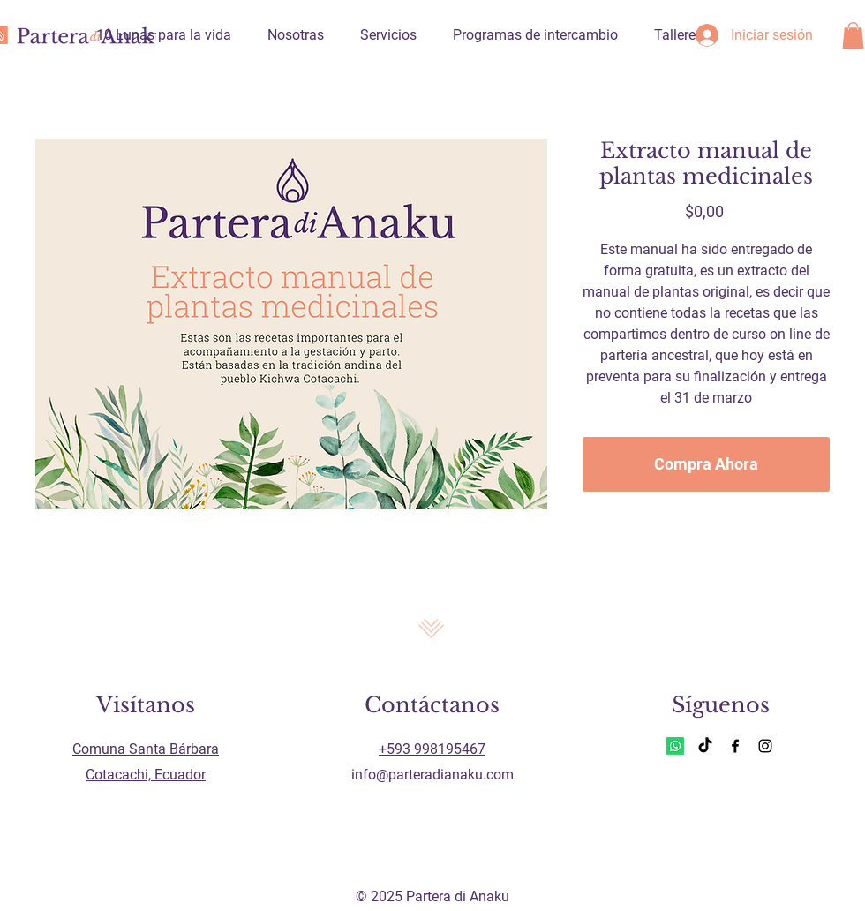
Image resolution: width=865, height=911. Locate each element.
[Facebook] (735, 746)
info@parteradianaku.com (432, 774)
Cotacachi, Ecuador (146, 774)
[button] (853, 35)
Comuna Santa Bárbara (145, 749)
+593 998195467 (432, 749)
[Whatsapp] (675, 746)
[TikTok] (705, 746)
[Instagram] (765, 746)
